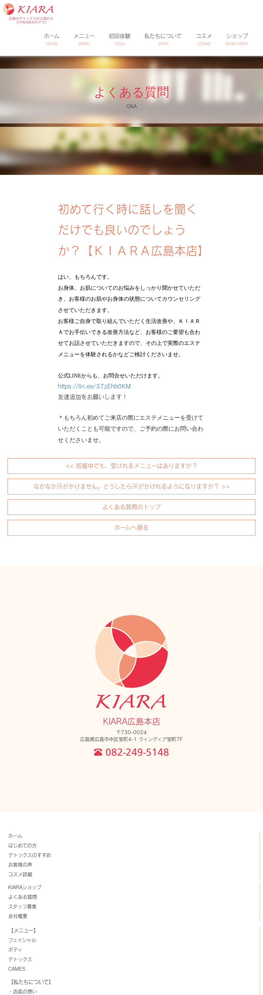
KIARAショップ (24, 887)
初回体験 (119, 39)
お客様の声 (20, 864)
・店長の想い (22, 991)
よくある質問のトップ (131, 506)
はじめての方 (22, 845)
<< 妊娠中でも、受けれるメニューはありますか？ (132, 465)
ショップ (237, 39)
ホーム (52, 39)
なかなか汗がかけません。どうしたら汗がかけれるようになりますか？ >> (132, 486)
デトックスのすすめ (29, 855)
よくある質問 (22, 897)
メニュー (84, 39)
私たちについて (163, 39)
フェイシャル (22, 940)
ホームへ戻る (131, 527)
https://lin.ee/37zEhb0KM (94, 386)
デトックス (20, 959)
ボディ (15, 949)
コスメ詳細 (20, 874)
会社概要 (17, 916)
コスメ (204, 39)
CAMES (16, 969)
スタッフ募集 (22, 906)
